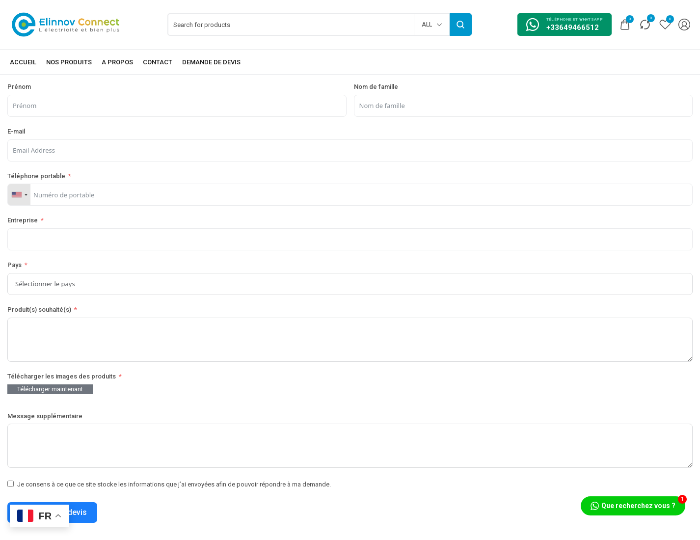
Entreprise (22, 220)
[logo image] (66, 23)
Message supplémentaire (44, 416)
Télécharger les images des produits (61, 376)
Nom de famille (376, 86)
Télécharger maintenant (50, 389)
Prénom (19, 86)
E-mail (16, 131)
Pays (14, 265)
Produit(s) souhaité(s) (39, 309)
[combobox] (19, 194)
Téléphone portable (36, 176)
